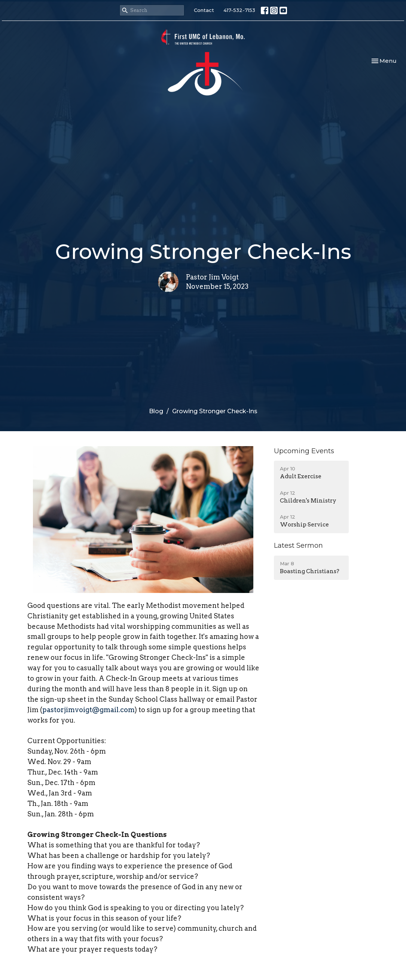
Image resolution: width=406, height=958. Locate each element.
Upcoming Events (304, 451)
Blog (156, 411)
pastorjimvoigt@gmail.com (88, 710)
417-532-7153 (239, 10)
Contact (204, 10)
